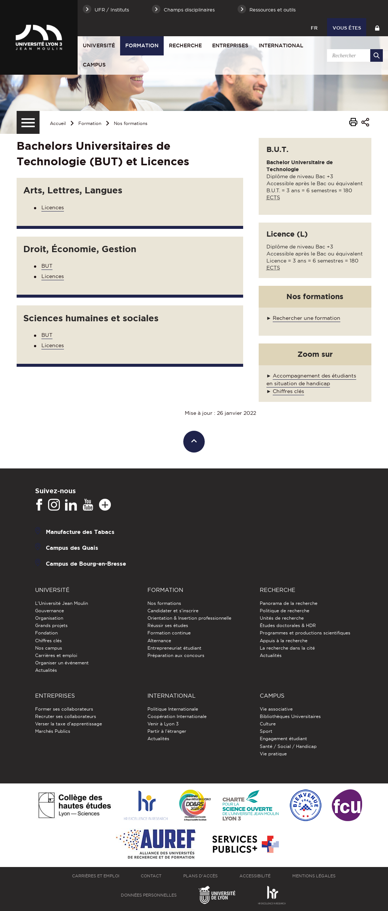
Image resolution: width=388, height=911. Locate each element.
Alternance (159, 640)
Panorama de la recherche (288, 603)
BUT (46, 266)
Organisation (49, 618)
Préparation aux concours (175, 655)
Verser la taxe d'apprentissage (68, 723)
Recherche (185, 45)
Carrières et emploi (56, 655)
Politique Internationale (172, 709)
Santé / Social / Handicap (288, 746)
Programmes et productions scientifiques (305, 632)
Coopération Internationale (177, 716)
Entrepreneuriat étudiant (174, 648)
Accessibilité (254, 876)
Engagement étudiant (283, 738)
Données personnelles (149, 895)
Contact (151, 876)
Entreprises (230, 45)
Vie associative (276, 709)
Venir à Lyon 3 (162, 723)
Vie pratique (273, 753)
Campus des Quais (72, 548)
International (281, 45)
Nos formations (130, 123)
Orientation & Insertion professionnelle (189, 618)
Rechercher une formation (306, 318)
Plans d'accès (200, 876)
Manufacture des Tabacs (80, 532)
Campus (94, 65)
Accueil (58, 123)
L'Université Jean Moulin (61, 603)
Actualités (46, 670)
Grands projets (51, 625)
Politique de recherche (284, 610)
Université (99, 45)
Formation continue (169, 632)
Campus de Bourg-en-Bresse (86, 564)
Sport (266, 731)
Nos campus (48, 648)
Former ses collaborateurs (64, 709)
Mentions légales (314, 876)
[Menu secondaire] (28, 122)
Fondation (46, 632)
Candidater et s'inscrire (172, 610)
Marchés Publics (52, 731)
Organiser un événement (62, 662)
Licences (52, 207)
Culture (268, 723)
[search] (353, 55)
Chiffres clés (288, 391)
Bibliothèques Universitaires (290, 716)
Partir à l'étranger (166, 731)
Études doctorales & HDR (288, 625)
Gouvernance (49, 610)
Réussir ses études (167, 625)
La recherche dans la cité (287, 648)
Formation (142, 45)
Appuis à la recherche (283, 640)
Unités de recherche (282, 618)
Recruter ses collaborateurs (65, 716)
